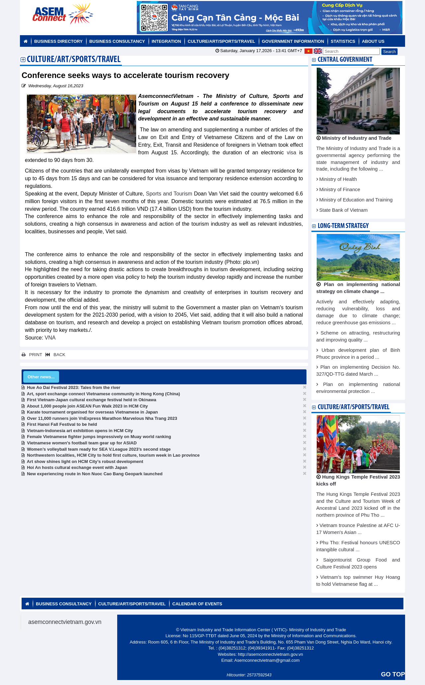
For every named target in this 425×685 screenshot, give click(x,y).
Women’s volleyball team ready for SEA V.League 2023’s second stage (99, 449)
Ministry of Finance (339, 189)
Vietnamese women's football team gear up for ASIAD (81, 442)
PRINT (32, 354)
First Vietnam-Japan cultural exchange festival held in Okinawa (91, 399)
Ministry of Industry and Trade (356, 138)
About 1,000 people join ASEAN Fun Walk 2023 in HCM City (87, 406)
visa (291, 152)
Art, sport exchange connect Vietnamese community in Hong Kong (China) (103, 393)
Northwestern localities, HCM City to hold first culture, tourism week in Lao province (113, 455)
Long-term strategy (343, 226)
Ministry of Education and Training (356, 199)
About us (373, 41)
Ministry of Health (338, 179)
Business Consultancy (117, 41)
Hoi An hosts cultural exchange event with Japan (77, 467)
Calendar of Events (197, 603)
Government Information (293, 41)
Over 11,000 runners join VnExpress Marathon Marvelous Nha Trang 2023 (102, 418)
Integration (166, 41)
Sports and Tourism (169, 193)
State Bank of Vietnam (343, 210)
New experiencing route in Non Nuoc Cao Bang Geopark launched (94, 473)
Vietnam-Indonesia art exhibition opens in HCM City (80, 430)
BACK (54, 354)
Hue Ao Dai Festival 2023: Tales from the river (73, 387)
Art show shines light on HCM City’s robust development (85, 461)
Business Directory (58, 41)
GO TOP (393, 674)
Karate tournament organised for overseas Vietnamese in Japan (92, 412)
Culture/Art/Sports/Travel (221, 41)
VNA (50, 338)
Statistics (343, 41)
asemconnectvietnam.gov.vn (65, 622)
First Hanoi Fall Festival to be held (62, 424)
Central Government (345, 59)
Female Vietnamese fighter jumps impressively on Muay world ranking (99, 436)
